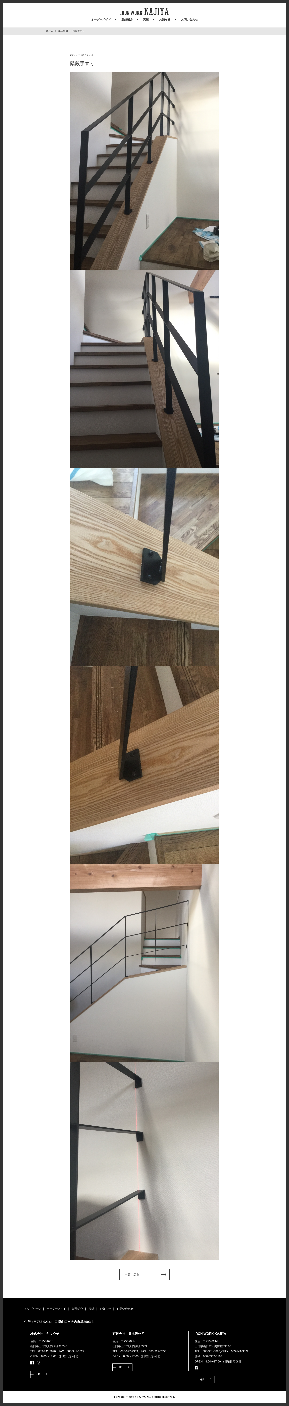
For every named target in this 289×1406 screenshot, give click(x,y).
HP (38, 1374)
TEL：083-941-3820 (43, 1351)
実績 (146, 19)
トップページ (32, 1308)
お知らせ (164, 19)
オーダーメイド (101, 19)
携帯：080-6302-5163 (208, 1356)
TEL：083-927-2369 (125, 1351)
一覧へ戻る (132, 1274)
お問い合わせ (189, 19)
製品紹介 (127, 19)
